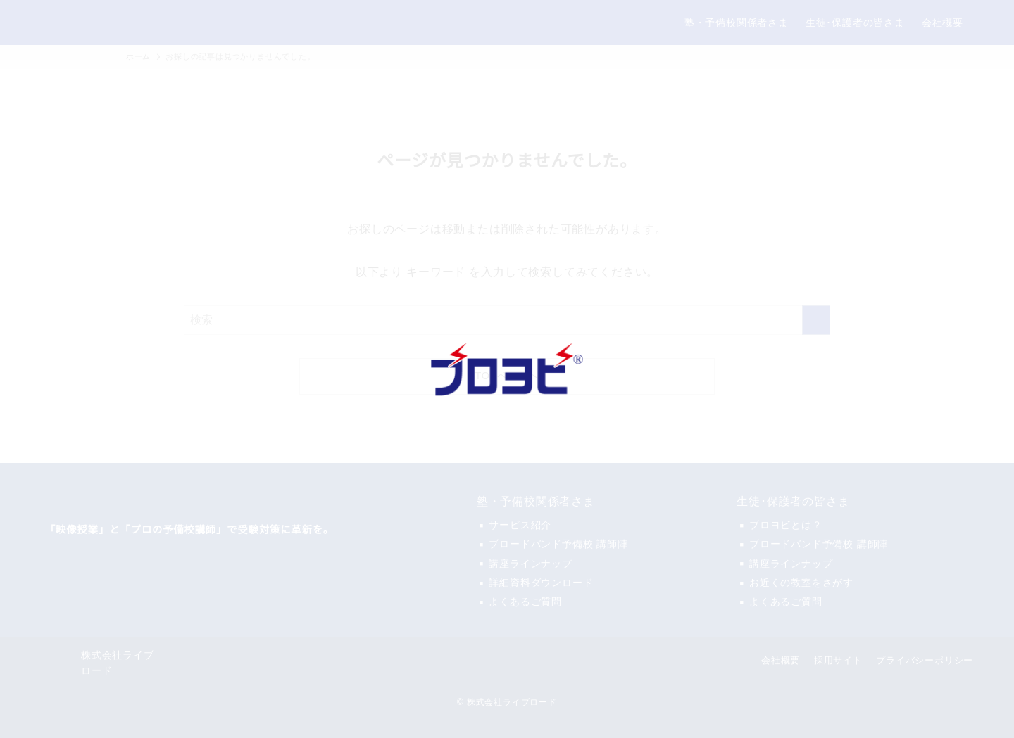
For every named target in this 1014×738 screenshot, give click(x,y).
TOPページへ (507, 376)
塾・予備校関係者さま (536, 501)
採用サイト (838, 660)
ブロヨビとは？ (785, 525)
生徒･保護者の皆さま (793, 501)
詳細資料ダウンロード (541, 582)
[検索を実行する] (816, 320)
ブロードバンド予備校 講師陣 (558, 544)
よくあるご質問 (525, 601)
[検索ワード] (507, 320)
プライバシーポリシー (924, 660)
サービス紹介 (520, 525)
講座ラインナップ (530, 563)
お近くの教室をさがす (801, 582)
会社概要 (780, 660)
